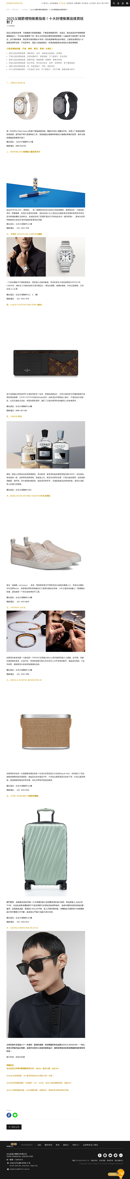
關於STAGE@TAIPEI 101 (81, 1160)
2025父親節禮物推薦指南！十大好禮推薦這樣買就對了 (49, 10)
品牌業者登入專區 (90, 1145)
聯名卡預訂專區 (103, 3)
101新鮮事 (24, 10)
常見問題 (102, 1160)
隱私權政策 (119, 1160)
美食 (58, 1145)
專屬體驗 (77, 3)
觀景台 (66, 1145)
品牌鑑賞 (70, 3)
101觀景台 (45, 3)
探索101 (75, 1145)
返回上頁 (14, 1127)
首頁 (8, 10)
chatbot (116, 1174)
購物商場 (48, 1145)
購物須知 (94, 1160)
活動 (39, 1145)
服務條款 (110, 1160)
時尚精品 (85, 3)
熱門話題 (62, 3)
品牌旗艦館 (54, 3)
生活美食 (92, 3)
